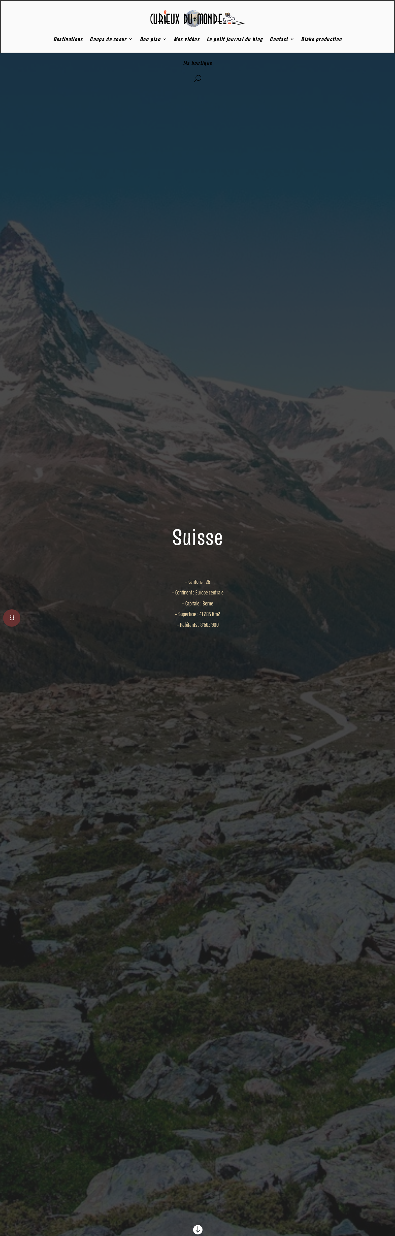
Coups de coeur (108, 39)
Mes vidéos (187, 39)
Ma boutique (197, 63)
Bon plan (150, 39)
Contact (279, 39)
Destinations (68, 39)
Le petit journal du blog (235, 39)
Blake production (321, 39)
